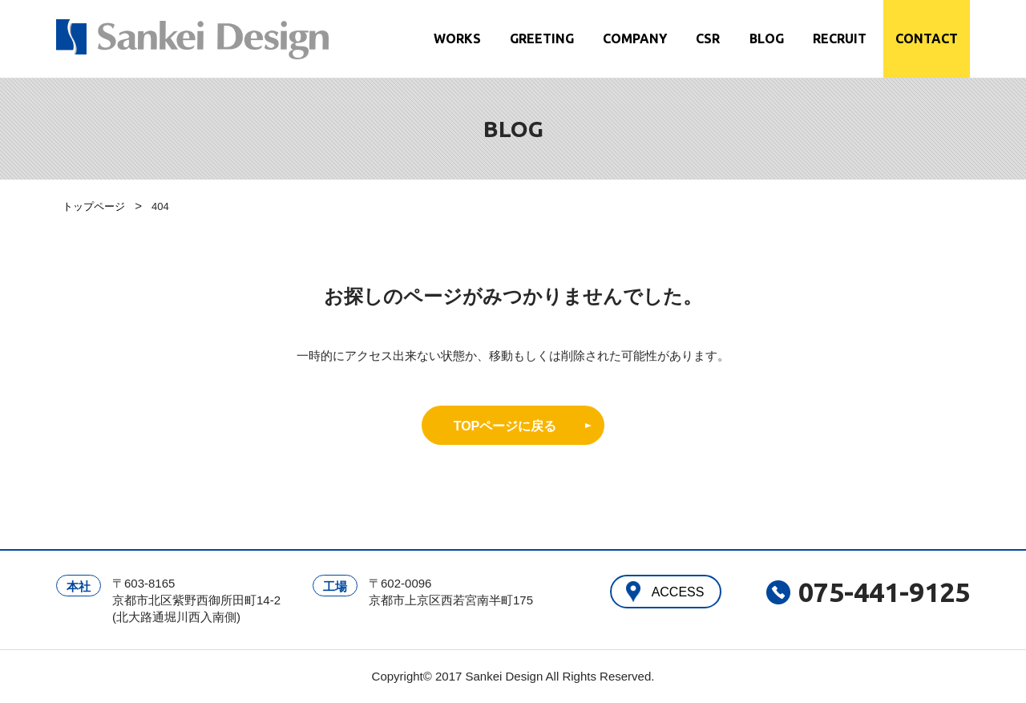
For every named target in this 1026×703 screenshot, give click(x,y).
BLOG (766, 38)
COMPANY (635, 38)
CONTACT (926, 38)
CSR (708, 38)
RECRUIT (839, 38)
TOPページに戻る (505, 426)
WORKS (457, 38)
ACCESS (678, 592)
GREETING (542, 38)
